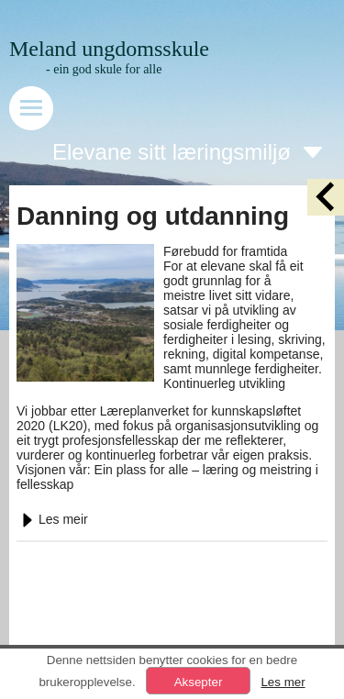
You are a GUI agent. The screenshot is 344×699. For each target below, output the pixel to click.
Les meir (52, 519)
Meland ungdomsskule (109, 49)
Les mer (283, 682)
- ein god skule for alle (103, 69)
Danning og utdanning (153, 216)
